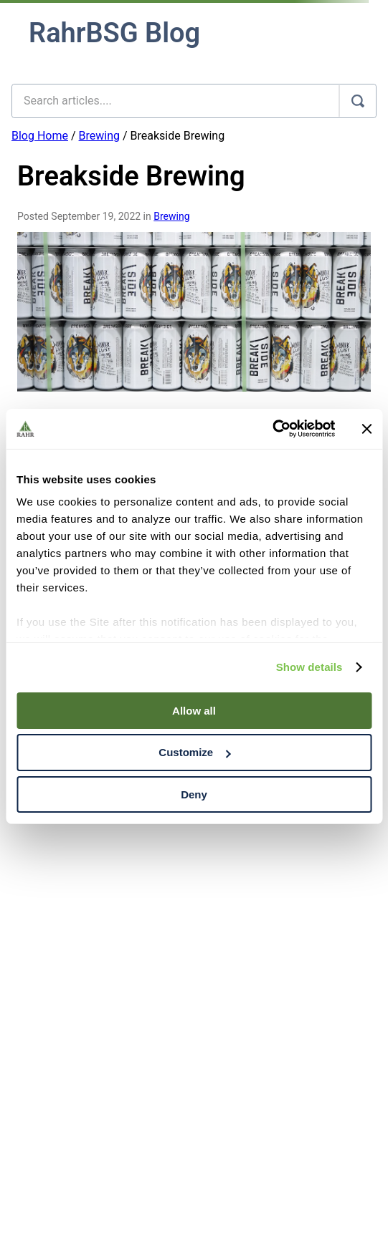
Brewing (99, 135)
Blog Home (39, 135)
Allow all (194, 710)
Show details (309, 667)
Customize (194, 752)
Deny (194, 794)
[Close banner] (366, 429)
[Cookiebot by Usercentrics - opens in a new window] (272, 429)
